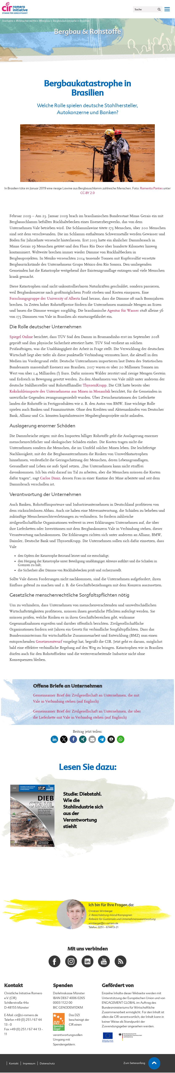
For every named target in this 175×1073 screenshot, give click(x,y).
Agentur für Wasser (123, 310)
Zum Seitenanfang (141, 1064)
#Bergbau (44, 20)
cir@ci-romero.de (26, 1015)
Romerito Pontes (151, 188)
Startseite (7, 20)
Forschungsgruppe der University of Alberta (44, 298)
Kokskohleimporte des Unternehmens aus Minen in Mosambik (59, 391)
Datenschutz (47, 1063)
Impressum (29, 1063)
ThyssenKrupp (94, 385)
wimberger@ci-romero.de (103, 923)
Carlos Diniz (50, 478)
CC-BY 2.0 (87, 193)
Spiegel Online (21, 337)
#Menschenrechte (26, 20)
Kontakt (14, 1063)
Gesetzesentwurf (49, 641)
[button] (54, 739)
